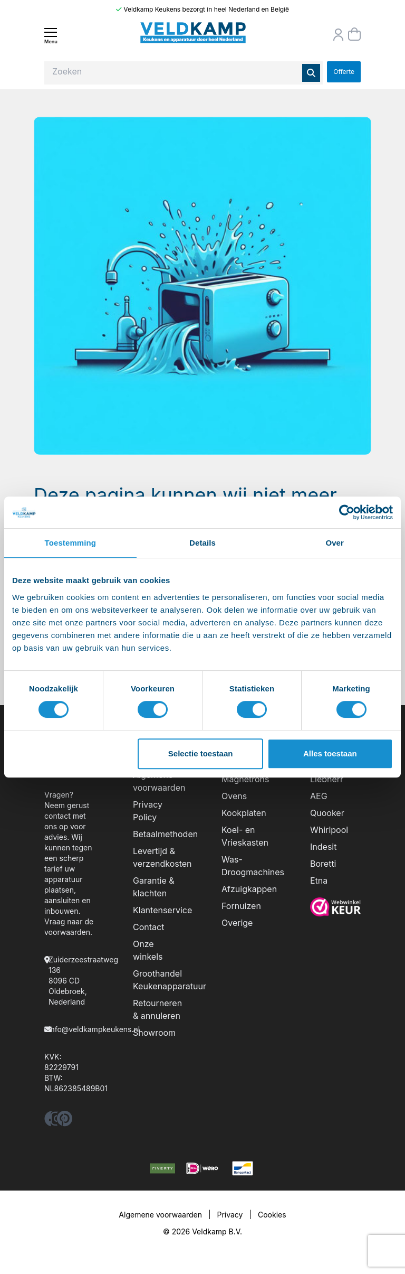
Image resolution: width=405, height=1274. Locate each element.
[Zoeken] (311, 73)
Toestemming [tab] (71, 542)
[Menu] (50, 35)
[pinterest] (64, 1121)
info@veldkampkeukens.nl (94, 1029)
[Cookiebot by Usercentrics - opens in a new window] (347, 512)
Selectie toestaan (200, 753)
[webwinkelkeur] (335, 906)
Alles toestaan (330, 753)
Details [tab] (202, 542)
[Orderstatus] (338, 34)
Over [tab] (334, 542)
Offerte (343, 72)
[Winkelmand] (354, 34)
